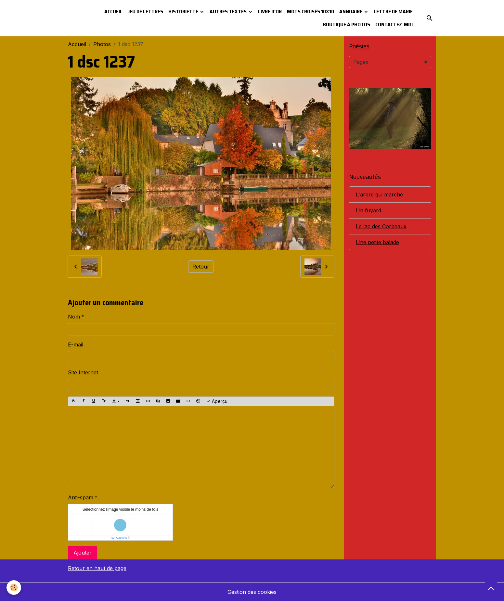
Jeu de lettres (145, 11)
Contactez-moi (394, 24)
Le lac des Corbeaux (381, 226)
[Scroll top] (491, 588)
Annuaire (351, 11)
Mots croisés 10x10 (310, 11)
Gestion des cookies (252, 592)
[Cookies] (13, 587)
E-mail (75, 344)
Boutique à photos (346, 24)
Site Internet (83, 372)
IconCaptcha (119, 537)
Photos (102, 44)
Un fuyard (368, 210)
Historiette (183, 11)
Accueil (113, 11)
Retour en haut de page (97, 568)
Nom (74, 316)
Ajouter (82, 552)
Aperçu (216, 401)
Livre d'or (270, 11)
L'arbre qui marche (379, 194)
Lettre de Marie (393, 11)
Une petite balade (377, 242)
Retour (200, 266)
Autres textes (229, 11)
